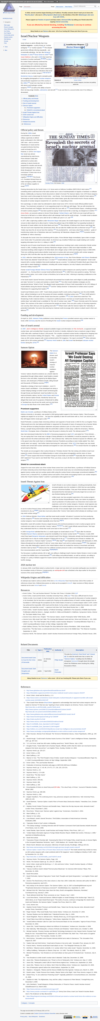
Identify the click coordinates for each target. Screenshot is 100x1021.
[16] (30, 87)
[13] (50, 72)
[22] (28, 185)
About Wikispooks (9, 29)
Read (52, 6)
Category (24, 1003)
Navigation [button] (8, 22)
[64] (72, 493)
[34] (54, 241)
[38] (39, 266)
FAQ (5, 43)
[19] (30, 176)
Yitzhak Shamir (64, 213)
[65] (35, 510)
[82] (85, 542)
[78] (53, 540)
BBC (48, 434)
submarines (43, 90)
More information (49, 1)
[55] (51, 404)
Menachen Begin (52, 220)
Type (39, 650)
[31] (55, 229)
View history (68, 6)
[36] (77, 254)
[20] (32, 176)
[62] (96, 471)
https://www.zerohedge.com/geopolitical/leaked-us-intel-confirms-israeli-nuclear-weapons (55, 731)
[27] (96, 210)
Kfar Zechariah (78, 329)
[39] (64, 271)
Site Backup (7, 39)
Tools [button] (6, 46)
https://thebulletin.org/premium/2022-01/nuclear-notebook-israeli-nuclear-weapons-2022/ (55, 693)
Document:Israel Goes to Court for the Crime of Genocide (28, 660)
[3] (43, 47)
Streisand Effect (66, 19)
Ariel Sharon (86, 257)
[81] (83, 542)
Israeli (59, 321)
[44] (80, 293)
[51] (45, 340)
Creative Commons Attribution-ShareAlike (44, 1013)
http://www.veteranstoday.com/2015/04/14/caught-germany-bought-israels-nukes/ (53, 847)
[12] (48, 72)
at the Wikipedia (59, 581)
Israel (24, 39)
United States (46, 395)
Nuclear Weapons (74, 47)
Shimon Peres (45, 270)
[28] (72, 217)
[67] (38, 512)
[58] (75, 445)
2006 (46, 54)
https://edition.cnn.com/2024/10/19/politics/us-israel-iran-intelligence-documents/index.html (56, 729)
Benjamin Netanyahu (39, 536)
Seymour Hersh (52, 340)
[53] (45, 382)
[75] (75, 531)
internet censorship (62, 22)
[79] (55, 540)
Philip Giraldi (59, 660)
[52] (38, 342)
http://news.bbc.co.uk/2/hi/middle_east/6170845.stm (42, 707)
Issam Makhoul (26, 57)
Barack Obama (32, 534)
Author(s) (58, 650)
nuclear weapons (45, 78)
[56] (49, 418)
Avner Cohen (77, 80)
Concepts (31, 1003)
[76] (78, 533)
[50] (84, 337)
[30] (91, 227)
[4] (33, 54)
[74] (70, 528)
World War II (25, 431)
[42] (50, 286)
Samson (74, 661)
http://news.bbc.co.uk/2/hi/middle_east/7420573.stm (43, 856)
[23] (90, 188)
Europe (24, 404)
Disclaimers (42, 1016)
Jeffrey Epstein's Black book (52, 15)
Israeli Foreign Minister (33, 270)
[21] (26, 185)
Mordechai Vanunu (27, 76)
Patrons (45, 31)
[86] (55, 549)
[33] (83, 231)
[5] (49, 54)
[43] (48, 288)
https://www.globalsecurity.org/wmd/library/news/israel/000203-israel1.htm (50, 714)
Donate (6, 41)
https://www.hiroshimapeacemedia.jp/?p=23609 (42, 716)
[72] (60, 526)
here (69, 583)
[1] (87, 77)
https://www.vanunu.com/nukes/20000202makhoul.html (44, 721)
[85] (53, 549)
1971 (72, 434)
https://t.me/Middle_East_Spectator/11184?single (42, 726)
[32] (81, 231)
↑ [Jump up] (25, 690)
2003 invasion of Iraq (61, 257)
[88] (51, 555)
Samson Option (70, 659)
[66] (37, 510)
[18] (28, 176)
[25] (68, 208)
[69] (61, 520)
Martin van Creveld (27, 412)
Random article (8, 37)
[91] (47, 572)
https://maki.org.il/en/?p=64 (35, 719)
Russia (56, 395)
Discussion (27, 6)
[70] (63, 520)
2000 (40, 57)
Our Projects (7, 33)
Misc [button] (6, 50)
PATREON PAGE (7, 18)
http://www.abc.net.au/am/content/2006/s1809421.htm (42, 711)
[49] (82, 320)
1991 (64, 340)
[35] (75, 254)
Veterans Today (38, 318)
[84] (51, 549)
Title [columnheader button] (28, 650)
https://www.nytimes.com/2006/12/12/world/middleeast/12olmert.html (47, 709)
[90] (45, 572)
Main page (7, 25)
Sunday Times (49, 183)
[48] (27, 310)
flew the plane (29, 15)
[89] (43, 572)
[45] (67, 296)
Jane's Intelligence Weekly (35, 329)
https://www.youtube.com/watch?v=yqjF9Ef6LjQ (42, 991)
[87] (57, 549)
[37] (57, 259)
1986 (62, 183)
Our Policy (7, 31)
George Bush (30, 531)
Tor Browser (69, 25)
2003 (71, 296)
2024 (49, 59)
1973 (74, 443)
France (65, 318)
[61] (28, 459)
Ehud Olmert (39, 54)
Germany (32, 321)
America (74, 654)
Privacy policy (23, 1016)
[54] (47, 382)
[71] (58, 526)
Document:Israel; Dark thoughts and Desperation (28, 671)
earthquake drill (60, 570)
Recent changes (8, 27)
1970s (34, 342)
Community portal (9, 35)
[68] (33, 518)
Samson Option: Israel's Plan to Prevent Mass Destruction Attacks (48, 849)
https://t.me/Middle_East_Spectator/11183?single (42, 724)
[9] (45, 58)
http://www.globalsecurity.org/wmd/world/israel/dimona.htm (45, 690)
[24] (95, 195)
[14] (29, 82)
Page (20, 6)
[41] (60, 281)
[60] (74, 455)
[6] (41, 58)
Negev (84, 78)
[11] (46, 72)
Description (80, 650)
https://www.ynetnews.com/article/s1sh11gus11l (42, 989)
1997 (24, 329)
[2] (28, 47)
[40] (30, 276)
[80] (64, 540)
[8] (44, 58)
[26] (39, 210)
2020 (31, 54)
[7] (42, 58)
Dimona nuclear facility (69, 78)
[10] (44, 72)
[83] (38, 547)
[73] (62, 526)
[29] (59, 224)
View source (59, 6)
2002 (24, 257)
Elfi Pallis (57, 787)
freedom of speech (44, 19)
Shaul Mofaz (41, 516)
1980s (25, 83)
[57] (88, 430)
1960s (30, 133)
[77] (66, 538)
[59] (26, 455)
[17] (56, 89)
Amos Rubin (25, 213)
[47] (58, 305)
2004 (24, 516)
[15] (28, 87)
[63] (73, 476)
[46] (73, 300)
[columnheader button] (40, 650)
